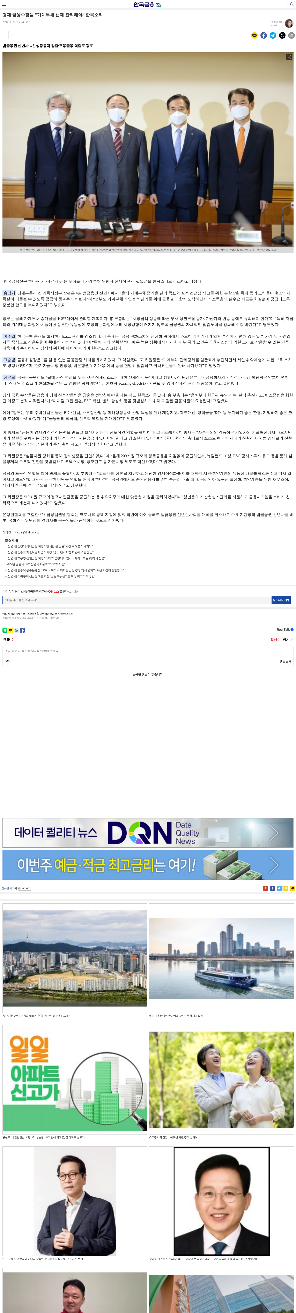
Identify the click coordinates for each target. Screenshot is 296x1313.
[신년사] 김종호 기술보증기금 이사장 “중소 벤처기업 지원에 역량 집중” (50, 552)
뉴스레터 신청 (281, 600)
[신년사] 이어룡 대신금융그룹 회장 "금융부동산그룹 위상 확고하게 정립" (51, 576)
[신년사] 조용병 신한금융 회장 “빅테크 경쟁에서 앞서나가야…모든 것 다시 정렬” (56, 558)
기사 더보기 (24, 757)
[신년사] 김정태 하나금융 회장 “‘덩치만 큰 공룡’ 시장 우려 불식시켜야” (50, 546)
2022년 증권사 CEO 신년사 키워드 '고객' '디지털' (36, 564)
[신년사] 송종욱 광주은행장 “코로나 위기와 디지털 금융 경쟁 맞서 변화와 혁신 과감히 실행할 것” (65, 570)
